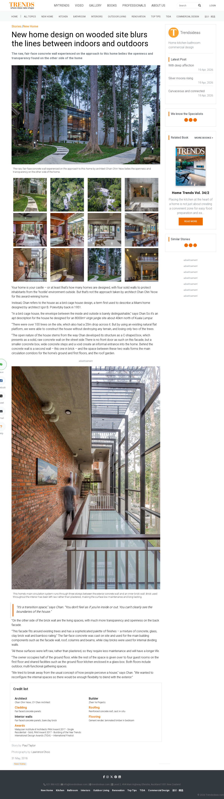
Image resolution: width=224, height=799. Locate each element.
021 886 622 (51, 784)
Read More (190, 221)
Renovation (138, 16)
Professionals (134, 5)
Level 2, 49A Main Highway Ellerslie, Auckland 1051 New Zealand (146, 784)
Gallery (95, 5)
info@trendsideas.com (74, 784)
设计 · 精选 (210, 16)
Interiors (96, 16)
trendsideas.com (99, 784)
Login (212, 5)
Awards (20, 725)
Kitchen (63, 16)
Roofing (94, 707)
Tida (168, 16)
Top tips (155, 16)
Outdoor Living (117, 16)
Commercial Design (187, 16)
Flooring (94, 716)
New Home (47, 16)
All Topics (30, 16)
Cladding (21, 707)
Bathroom (79, 16)
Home (14, 16)
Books (112, 5)
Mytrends (61, 5)
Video (79, 5)
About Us (158, 5)
